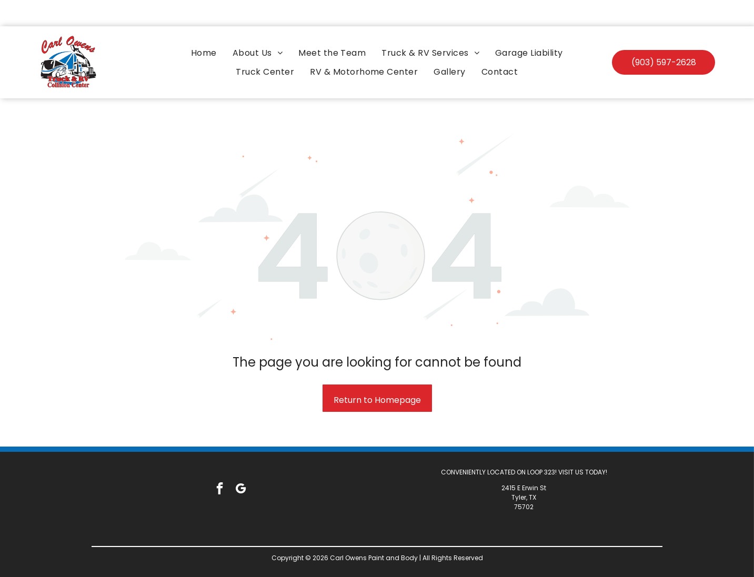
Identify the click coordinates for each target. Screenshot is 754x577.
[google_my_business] (241, 463)
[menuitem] (204, 26)
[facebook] (219, 463)
